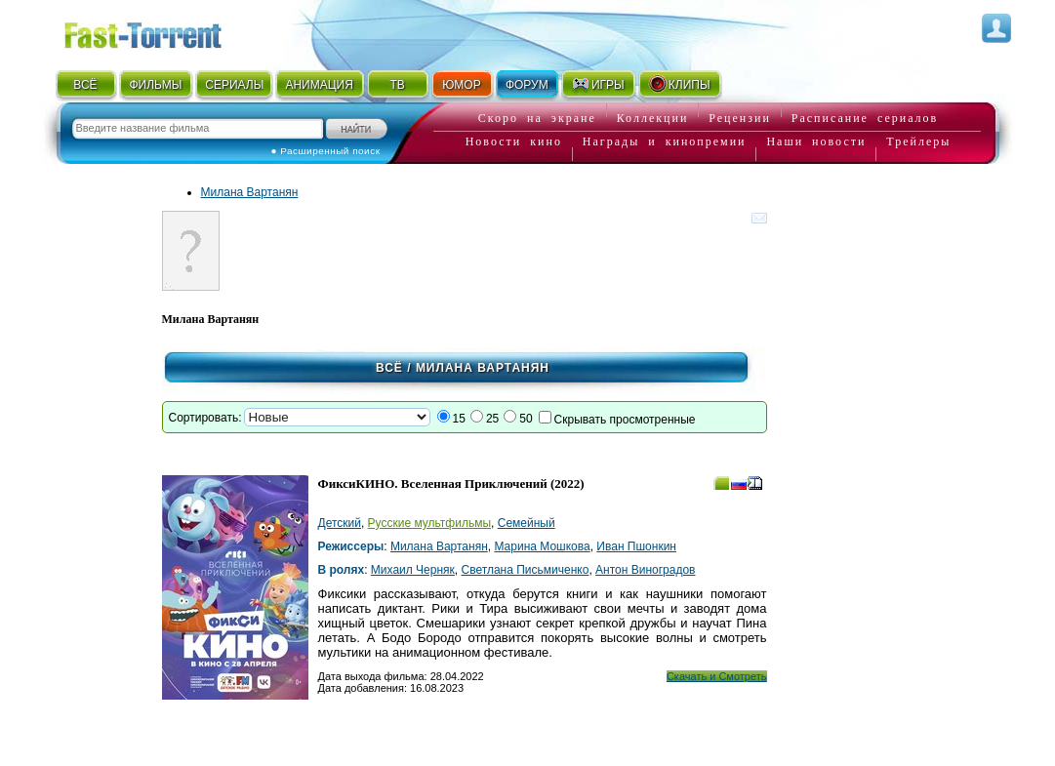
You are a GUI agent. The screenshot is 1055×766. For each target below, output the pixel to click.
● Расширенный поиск (326, 150)
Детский (339, 523)
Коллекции (653, 118)
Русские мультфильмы (429, 523)
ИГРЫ (598, 84)
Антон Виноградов (645, 570)
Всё (389, 368)
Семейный (526, 523)
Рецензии (740, 118)
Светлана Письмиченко (525, 570)
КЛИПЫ (679, 84)
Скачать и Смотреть (717, 676)
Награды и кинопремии (665, 141)
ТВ (396, 85)
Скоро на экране (537, 118)
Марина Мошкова (541, 546)
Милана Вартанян (250, 192)
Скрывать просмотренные (625, 419)
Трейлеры (918, 141)
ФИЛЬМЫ (155, 85)
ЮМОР (461, 85)
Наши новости (816, 141)
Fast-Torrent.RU (162, 31)
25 (492, 418)
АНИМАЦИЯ (318, 85)
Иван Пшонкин (636, 546)
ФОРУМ (527, 85)
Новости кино (514, 141)
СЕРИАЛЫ (234, 85)
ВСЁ (85, 85)
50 (525, 418)
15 (459, 418)
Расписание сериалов (864, 118)
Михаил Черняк (413, 570)
